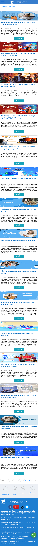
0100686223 (16, 522)
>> (33, 480)
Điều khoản (32, 493)
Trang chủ (4, 6)
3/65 (2, 480)
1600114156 (10, 537)
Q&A (23, 493)
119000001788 (11, 532)
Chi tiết (19, 38)
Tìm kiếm (12, 6)
